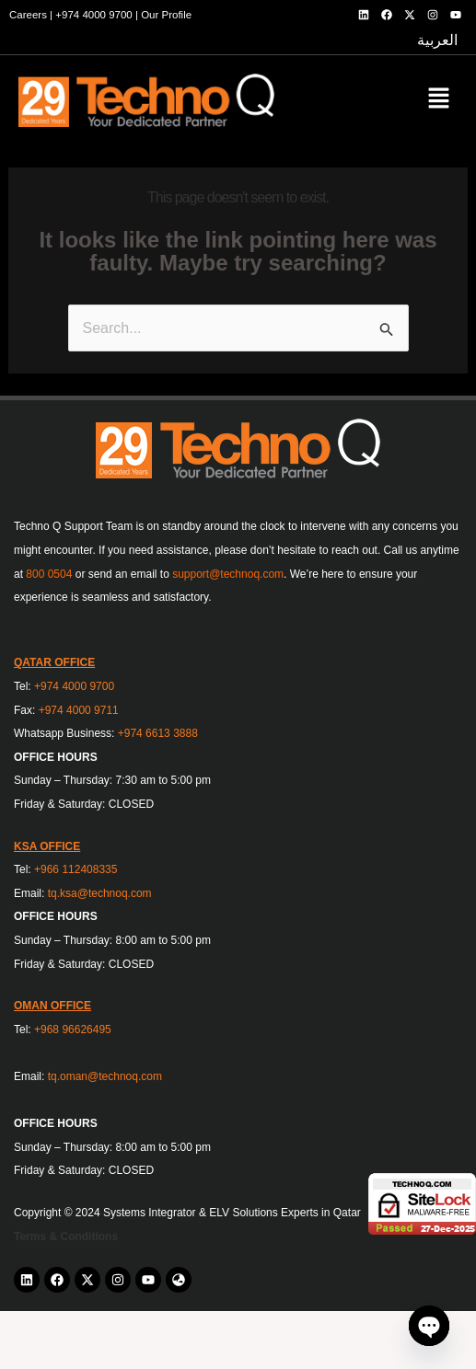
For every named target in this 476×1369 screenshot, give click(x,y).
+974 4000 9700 (93, 14)
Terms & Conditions (66, 1236)
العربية (437, 40)
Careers (28, 14)
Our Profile (166, 14)
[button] (439, 100)
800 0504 (49, 574)
